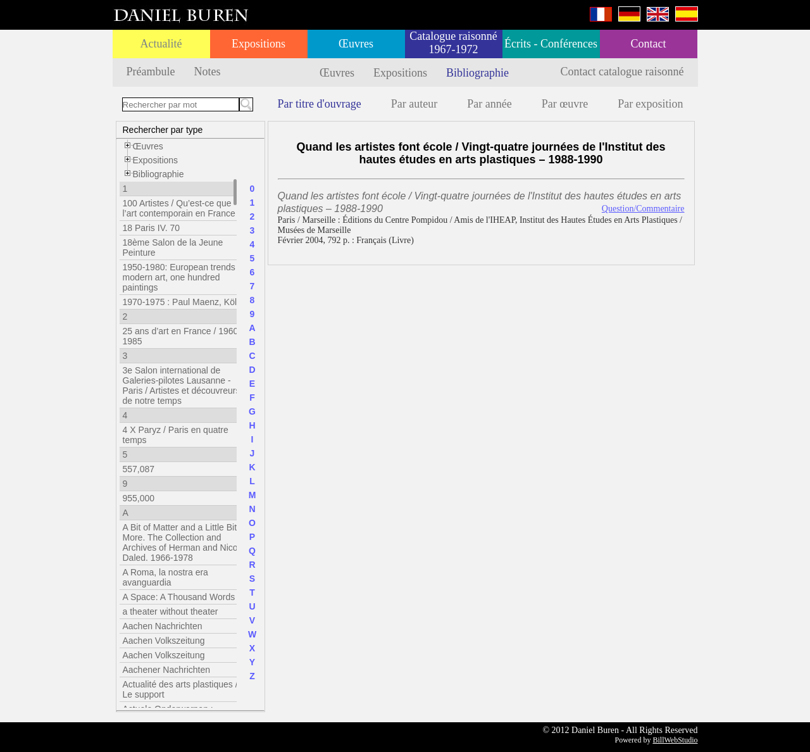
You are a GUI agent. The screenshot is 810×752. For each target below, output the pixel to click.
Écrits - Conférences (550, 43)
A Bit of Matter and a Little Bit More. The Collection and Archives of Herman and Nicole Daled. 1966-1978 (184, 542)
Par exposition (650, 103)
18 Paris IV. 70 (151, 228)
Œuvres (356, 43)
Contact (648, 43)
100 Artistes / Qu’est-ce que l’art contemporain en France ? (183, 208)
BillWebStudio (674, 740)
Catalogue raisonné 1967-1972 (453, 43)
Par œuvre (565, 103)
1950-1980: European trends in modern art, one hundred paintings (184, 277)
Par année (489, 103)
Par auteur (414, 103)
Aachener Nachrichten (167, 670)
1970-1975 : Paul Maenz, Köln (182, 302)
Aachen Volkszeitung (164, 641)
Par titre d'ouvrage (319, 103)
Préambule (151, 71)
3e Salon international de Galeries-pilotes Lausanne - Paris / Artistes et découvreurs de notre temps (181, 385)
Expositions (258, 43)
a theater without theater (170, 611)
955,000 (139, 498)
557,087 (139, 469)
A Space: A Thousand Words (179, 597)
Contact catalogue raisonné (622, 71)
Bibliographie (477, 72)
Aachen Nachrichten (162, 626)
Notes (207, 71)
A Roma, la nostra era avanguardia (165, 577)
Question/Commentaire (643, 208)
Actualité (161, 43)
